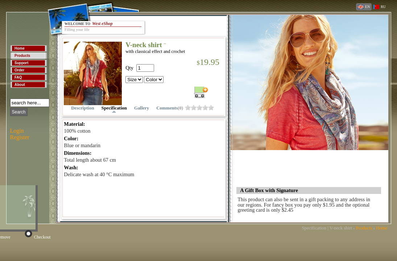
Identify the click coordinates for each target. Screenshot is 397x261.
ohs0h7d (205, 107)
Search (19, 112)
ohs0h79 (211, 107)
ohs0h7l (194, 107)
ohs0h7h (199, 107)
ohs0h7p (188, 107)
